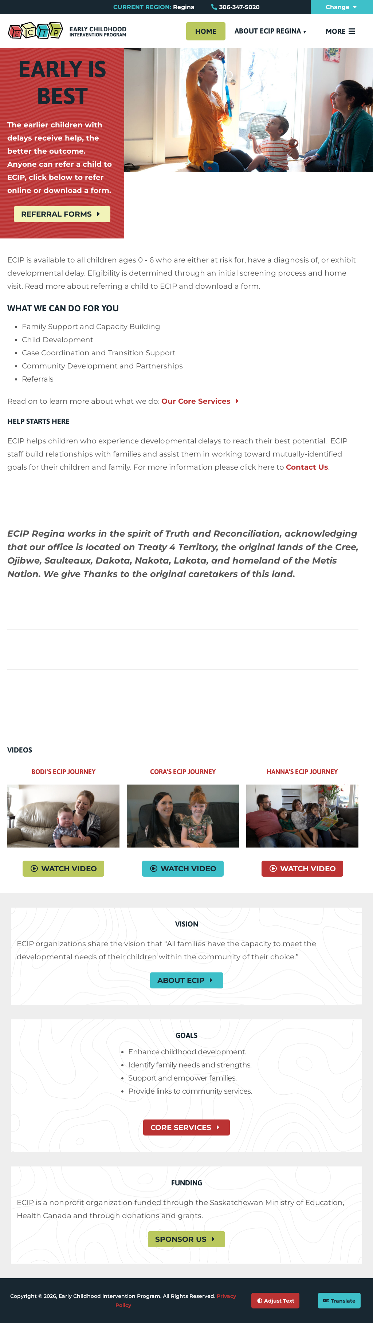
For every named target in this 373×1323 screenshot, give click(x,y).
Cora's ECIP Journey (183, 771)
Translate (339, 1301)
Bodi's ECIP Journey (63, 771)
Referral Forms (62, 214)
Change (342, 7)
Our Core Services (201, 401)
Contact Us (307, 467)
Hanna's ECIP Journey (302, 771)
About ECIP (186, 980)
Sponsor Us (186, 1239)
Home (205, 31)
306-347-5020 (239, 7)
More (341, 31)
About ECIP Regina (268, 31)
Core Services (186, 1127)
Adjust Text (275, 1301)
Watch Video (63, 868)
